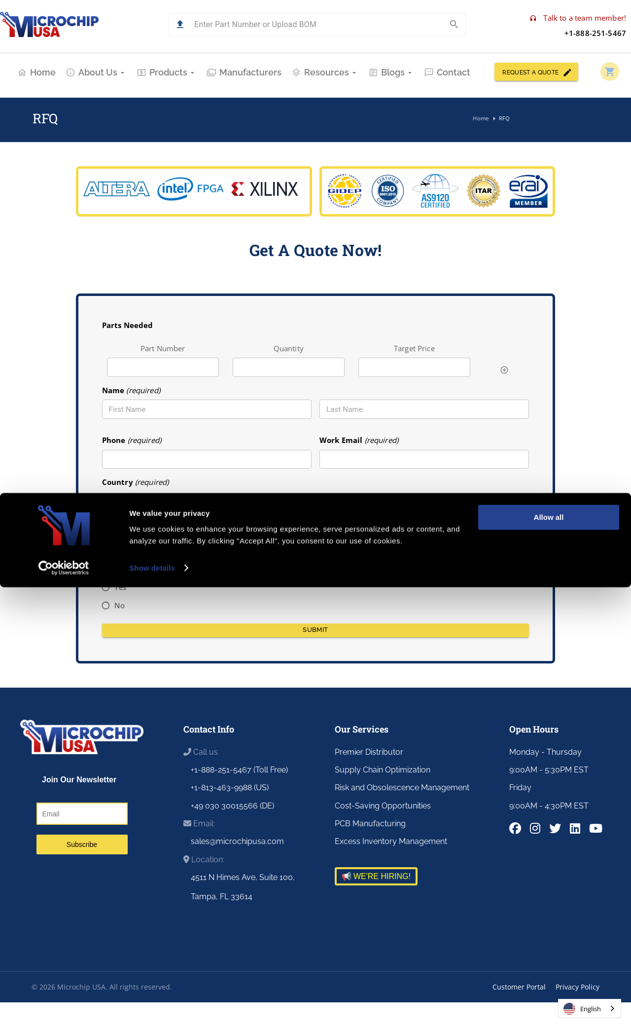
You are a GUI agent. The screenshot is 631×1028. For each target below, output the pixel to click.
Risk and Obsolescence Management (402, 787)
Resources (324, 72)
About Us (96, 72)
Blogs (391, 72)
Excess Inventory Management (391, 841)
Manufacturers (244, 72)
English (582, 1009)
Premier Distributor (369, 752)
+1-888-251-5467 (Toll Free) (239, 769)
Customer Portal (519, 986)
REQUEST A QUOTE (536, 72)
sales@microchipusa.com (237, 841)
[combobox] (315, 505)
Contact (447, 72)
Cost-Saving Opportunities (383, 805)
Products (167, 72)
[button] (180, 24)
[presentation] (394, 596)
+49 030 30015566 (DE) (232, 805)
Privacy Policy (577, 986)
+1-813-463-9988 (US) (230, 787)
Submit (315, 630)
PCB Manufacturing (370, 823)
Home (36, 72)
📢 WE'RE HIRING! (376, 876)
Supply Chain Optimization (382, 769)
